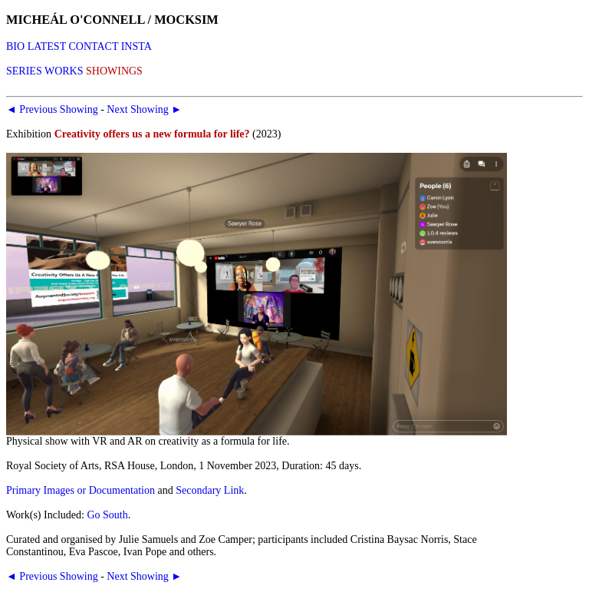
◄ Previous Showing (52, 109)
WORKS (64, 71)
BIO (15, 46)
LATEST (47, 46)
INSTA (136, 46)
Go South (107, 515)
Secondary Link (210, 490)
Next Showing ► (144, 109)
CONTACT (93, 46)
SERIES (24, 71)
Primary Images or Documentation (80, 490)
